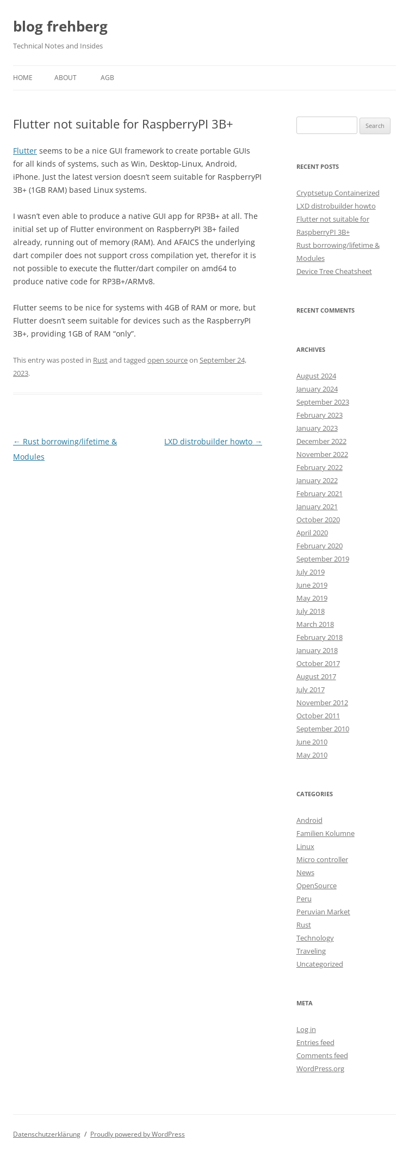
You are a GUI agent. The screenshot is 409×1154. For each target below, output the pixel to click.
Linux (305, 846)
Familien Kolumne (325, 833)
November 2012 (322, 702)
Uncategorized (319, 964)
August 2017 (316, 676)
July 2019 (310, 572)
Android (309, 820)
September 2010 (322, 729)
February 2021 (319, 493)
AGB (107, 77)
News (305, 872)
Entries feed (315, 1042)
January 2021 (317, 506)
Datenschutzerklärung (46, 1134)
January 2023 (317, 428)
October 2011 (318, 716)
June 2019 (311, 585)
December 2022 (321, 441)
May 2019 (311, 598)
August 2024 (316, 376)
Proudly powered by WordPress (137, 1134)
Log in (306, 1029)
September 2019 (322, 559)
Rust (100, 360)
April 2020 (312, 533)
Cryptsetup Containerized (338, 193)
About (65, 77)
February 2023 (319, 415)
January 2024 (317, 389)
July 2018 (310, 611)
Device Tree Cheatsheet (334, 271)
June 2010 (311, 742)
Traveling (311, 951)
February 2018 (319, 637)
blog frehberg (60, 26)
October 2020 (318, 519)
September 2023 (322, 402)
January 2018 (317, 650)
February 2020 (319, 546)
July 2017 (310, 689)
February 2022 (319, 467)
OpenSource (316, 885)
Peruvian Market (323, 912)
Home (23, 77)
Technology (315, 938)
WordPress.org (320, 1068)
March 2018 (315, 624)
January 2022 (317, 480)
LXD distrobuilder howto (213, 441)
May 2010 (311, 755)
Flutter (25, 150)
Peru (304, 898)
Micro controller (322, 859)
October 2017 (318, 663)
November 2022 (322, 454)
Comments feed (322, 1055)
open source (167, 360)
